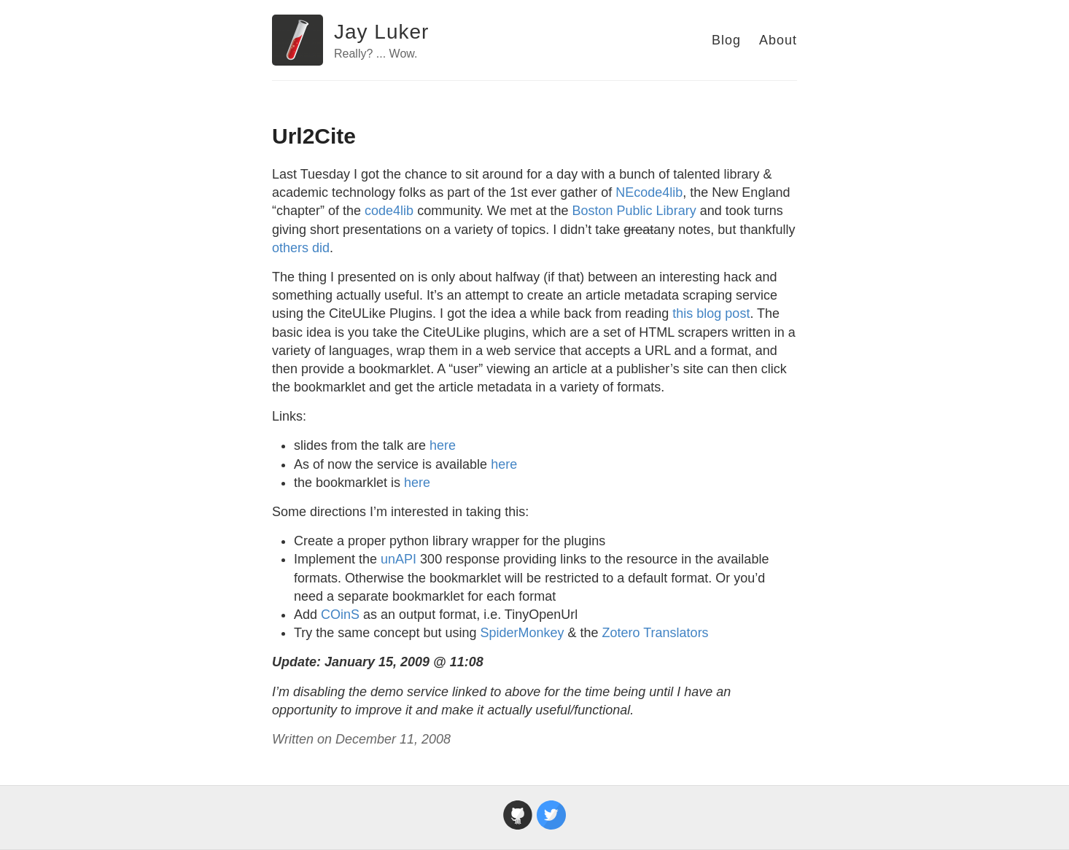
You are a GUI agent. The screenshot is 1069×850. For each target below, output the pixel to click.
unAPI (398, 559)
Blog (726, 40)
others (290, 248)
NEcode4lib (649, 192)
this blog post (711, 313)
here (442, 445)
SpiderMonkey (522, 632)
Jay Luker (381, 31)
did (321, 248)
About (778, 40)
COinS (340, 614)
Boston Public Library (634, 210)
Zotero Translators (655, 632)
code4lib (389, 210)
